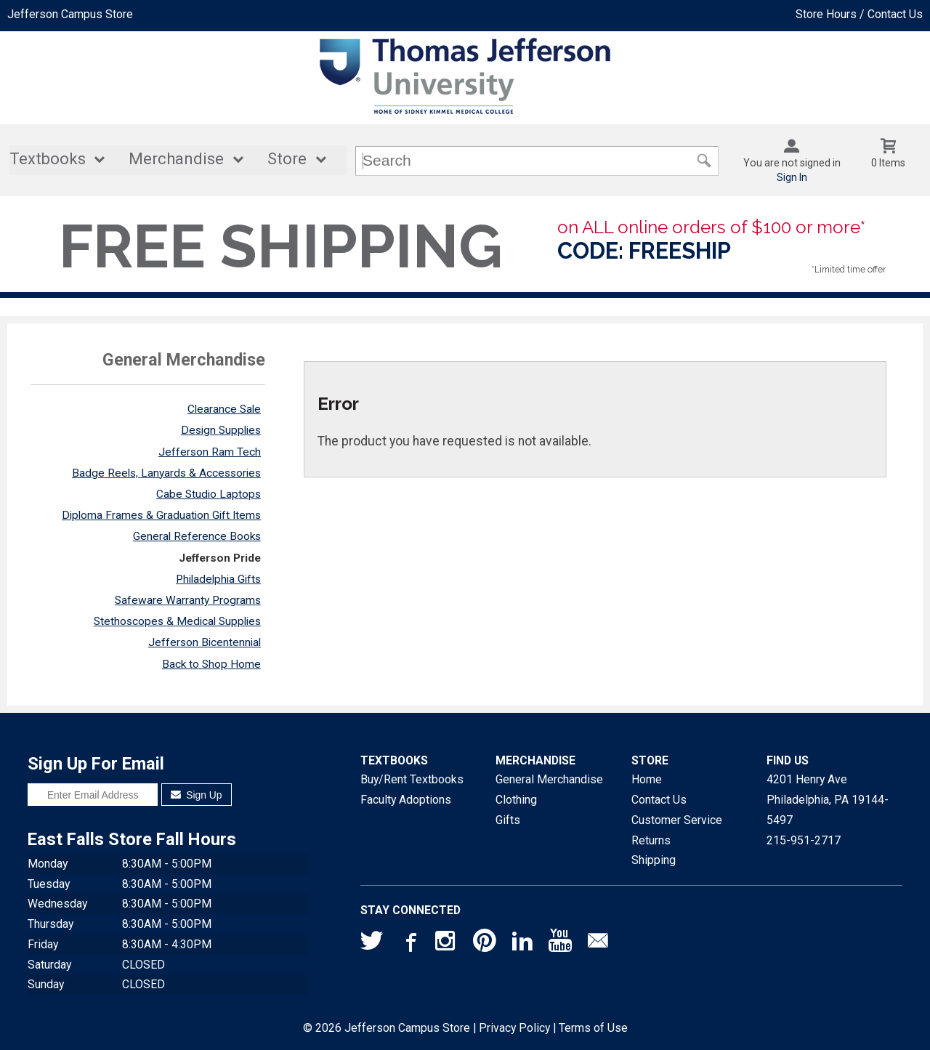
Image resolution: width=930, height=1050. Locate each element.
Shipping (653, 860)
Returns (651, 840)
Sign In (792, 177)
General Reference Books (197, 536)
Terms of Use (593, 1028)
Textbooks (47, 159)
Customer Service (676, 820)
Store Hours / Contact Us (859, 14)
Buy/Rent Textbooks (412, 779)
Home (646, 779)
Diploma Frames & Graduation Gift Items (161, 515)
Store (287, 159)
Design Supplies (221, 430)
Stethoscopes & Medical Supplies (177, 621)
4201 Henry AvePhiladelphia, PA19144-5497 (828, 799)
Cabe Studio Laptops (208, 494)
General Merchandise (549, 779)
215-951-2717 (804, 840)
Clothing (516, 800)
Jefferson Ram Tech (209, 452)
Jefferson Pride (220, 558)
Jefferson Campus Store (70, 14)
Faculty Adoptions (405, 800)
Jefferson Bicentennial (204, 642)
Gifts (508, 820)
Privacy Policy (514, 1028)
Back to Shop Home (211, 664)
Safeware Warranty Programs (188, 600)
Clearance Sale (224, 409)
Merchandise (176, 159)
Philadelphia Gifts (218, 579)
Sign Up (196, 795)
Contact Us (659, 800)
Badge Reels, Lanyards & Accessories (166, 473)
